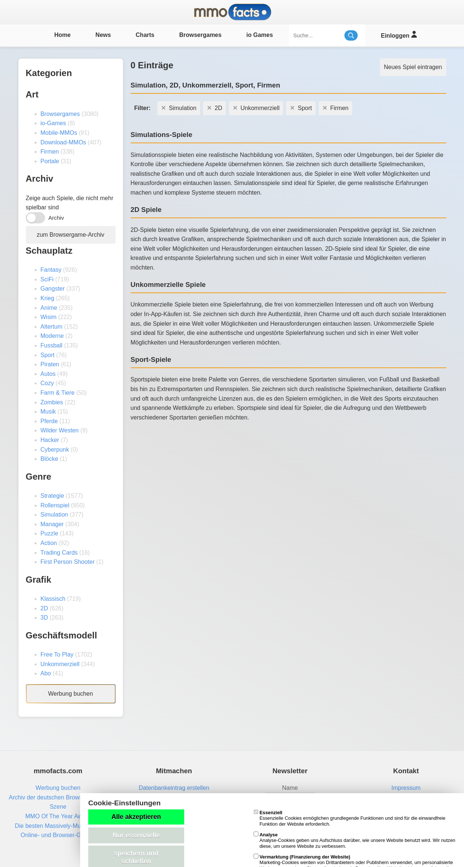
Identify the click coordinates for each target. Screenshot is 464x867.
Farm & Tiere (58, 393)
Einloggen (399, 34)
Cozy (47, 383)
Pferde (49, 421)
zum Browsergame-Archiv (70, 235)
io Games (259, 35)
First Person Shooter (68, 562)
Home (62, 35)
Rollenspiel (55, 505)
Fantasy (51, 270)
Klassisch (53, 599)
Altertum (52, 326)
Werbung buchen (70, 693)
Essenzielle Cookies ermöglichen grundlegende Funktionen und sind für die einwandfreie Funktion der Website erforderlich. (350, 818)
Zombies (52, 402)
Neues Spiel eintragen (413, 67)
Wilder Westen (60, 430)
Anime (49, 308)
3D (44, 617)
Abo (46, 673)
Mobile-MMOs (59, 133)
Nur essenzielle (136, 835)
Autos (48, 374)
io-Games (53, 123)
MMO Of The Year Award (57, 816)
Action (49, 543)
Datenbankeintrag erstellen (174, 788)
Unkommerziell (60, 664)
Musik (48, 411)
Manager (52, 524)
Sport (48, 355)
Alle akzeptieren (136, 816)
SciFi (47, 279)
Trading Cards (59, 552)
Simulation (54, 514)
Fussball (52, 345)
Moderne (52, 336)
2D (44, 608)
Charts (145, 35)
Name (290, 788)
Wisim (49, 317)
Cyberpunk (55, 449)
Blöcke (49, 459)
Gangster (53, 288)
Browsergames (200, 35)
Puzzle (49, 533)
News (103, 35)
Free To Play (57, 654)
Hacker (50, 440)
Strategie (52, 496)
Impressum (405, 788)
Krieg (47, 298)
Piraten (50, 364)
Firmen (50, 151)
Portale (50, 161)
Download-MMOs (63, 142)
